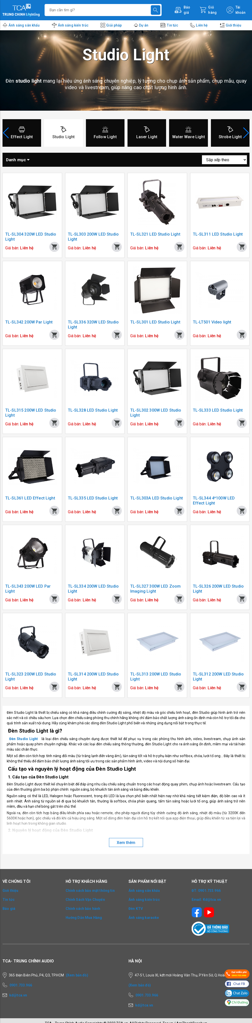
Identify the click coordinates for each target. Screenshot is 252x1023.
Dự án (144, 25)
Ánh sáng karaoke (144, 918)
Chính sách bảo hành (83, 909)
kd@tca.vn (18, 995)
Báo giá (9, 909)
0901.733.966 (21, 985)
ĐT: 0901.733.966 (206, 891)
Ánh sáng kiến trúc (73, 25)
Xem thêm (126, 842)
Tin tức (172, 25)
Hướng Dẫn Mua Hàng (84, 918)
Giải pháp (114, 25)
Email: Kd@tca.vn (206, 900)
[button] (246, 132)
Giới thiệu (233, 25)
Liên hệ (202, 25)
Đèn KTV (136, 909)
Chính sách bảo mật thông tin (90, 891)
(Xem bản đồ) (77, 975)
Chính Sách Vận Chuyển (85, 900)
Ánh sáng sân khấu (24, 25)
